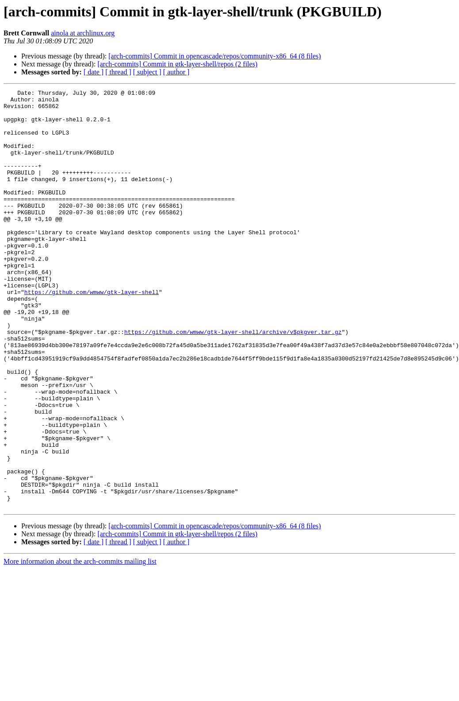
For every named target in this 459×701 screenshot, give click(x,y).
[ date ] (93, 72)
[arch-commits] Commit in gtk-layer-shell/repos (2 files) (177, 64)
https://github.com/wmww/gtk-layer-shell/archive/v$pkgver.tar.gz (232, 381)
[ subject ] (147, 72)
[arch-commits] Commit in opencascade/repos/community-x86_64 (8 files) (214, 56)
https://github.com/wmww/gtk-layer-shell (91, 333)
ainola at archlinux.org (83, 33)
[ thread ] (118, 72)
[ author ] (176, 72)
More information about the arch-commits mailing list (80, 645)
